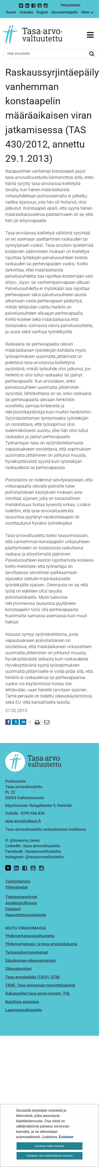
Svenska (26, 12)
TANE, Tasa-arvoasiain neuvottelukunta (40, 985)
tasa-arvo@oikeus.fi (23, 821)
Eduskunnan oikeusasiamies (30, 960)
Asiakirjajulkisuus (21, 903)
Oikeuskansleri (18, 968)
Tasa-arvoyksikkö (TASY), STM (32, 977)
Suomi (11, 12)
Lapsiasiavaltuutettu (23, 1010)
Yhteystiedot (70, 5)
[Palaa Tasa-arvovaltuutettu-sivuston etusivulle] (32, 34)
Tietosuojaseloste (21, 896)
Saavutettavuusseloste (25, 915)
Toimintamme (17, 881)
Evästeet (66, 1137)
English (42, 12)
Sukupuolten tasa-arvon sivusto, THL (37, 993)
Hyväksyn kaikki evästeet (49, 1146)
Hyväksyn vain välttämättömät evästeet (49, 1155)
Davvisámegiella (65, 12)
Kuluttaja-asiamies (22, 1001)
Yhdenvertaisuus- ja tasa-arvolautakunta (41, 944)
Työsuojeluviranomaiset (26, 952)
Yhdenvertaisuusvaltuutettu (29, 935)
